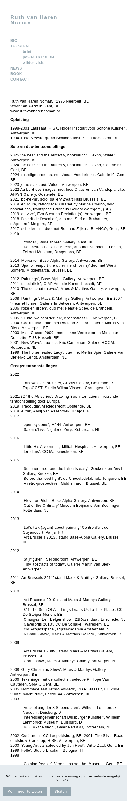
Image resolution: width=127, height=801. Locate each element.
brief (27, 52)
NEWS (16, 68)
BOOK (16, 74)
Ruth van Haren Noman (34, 20)
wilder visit (33, 63)
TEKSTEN (19, 46)
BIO (13, 41)
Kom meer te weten (25, 791)
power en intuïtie (39, 57)
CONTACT (19, 79)
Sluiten (61, 791)
